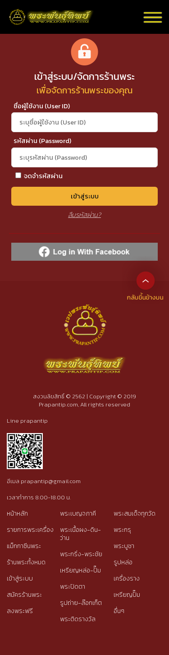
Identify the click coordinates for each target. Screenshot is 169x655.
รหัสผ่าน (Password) (42, 141)
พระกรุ (122, 530)
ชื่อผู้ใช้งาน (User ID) (42, 106)
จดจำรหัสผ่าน (39, 176)
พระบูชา (124, 546)
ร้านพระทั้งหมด (26, 562)
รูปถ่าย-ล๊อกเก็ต (81, 603)
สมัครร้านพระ (24, 595)
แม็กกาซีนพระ (24, 546)
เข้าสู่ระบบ (85, 196)
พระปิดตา (72, 586)
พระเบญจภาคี (78, 513)
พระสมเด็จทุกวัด (134, 513)
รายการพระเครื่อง (30, 530)
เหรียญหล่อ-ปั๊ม (80, 570)
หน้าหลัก (17, 513)
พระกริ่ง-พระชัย (81, 554)
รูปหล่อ (123, 562)
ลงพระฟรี (20, 611)
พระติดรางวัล (78, 619)
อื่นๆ (119, 611)
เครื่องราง (127, 578)
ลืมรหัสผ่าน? (84, 215)
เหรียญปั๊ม (127, 595)
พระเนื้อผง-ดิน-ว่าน (80, 534)
